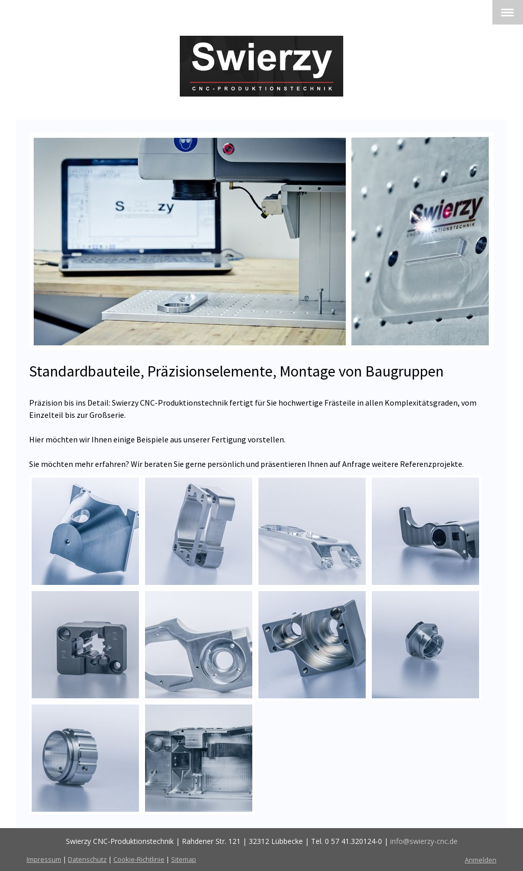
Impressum (44, 859)
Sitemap (183, 859)
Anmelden (480, 859)
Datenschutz (87, 859)
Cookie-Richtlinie (138, 859)
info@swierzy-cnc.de (424, 841)
